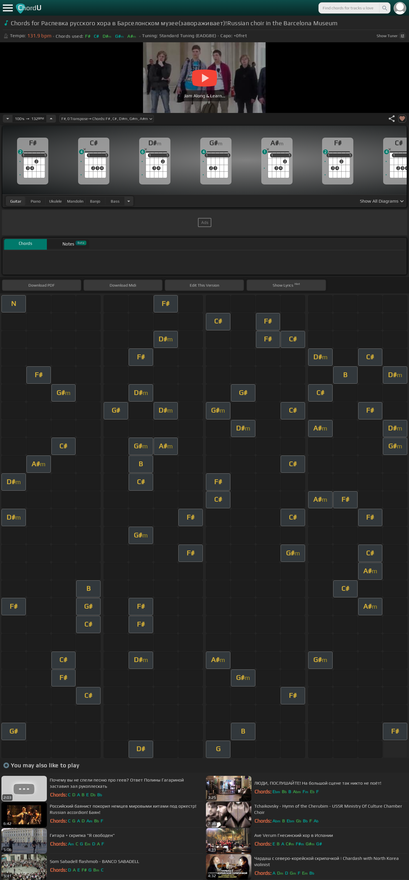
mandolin (75, 201)
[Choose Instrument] (128, 201)
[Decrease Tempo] (7, 119)
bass (115, 201)
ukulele (55, 201)
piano (36, 201)
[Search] (384, 8)
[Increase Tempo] (51, 119)
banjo (95, 201)
